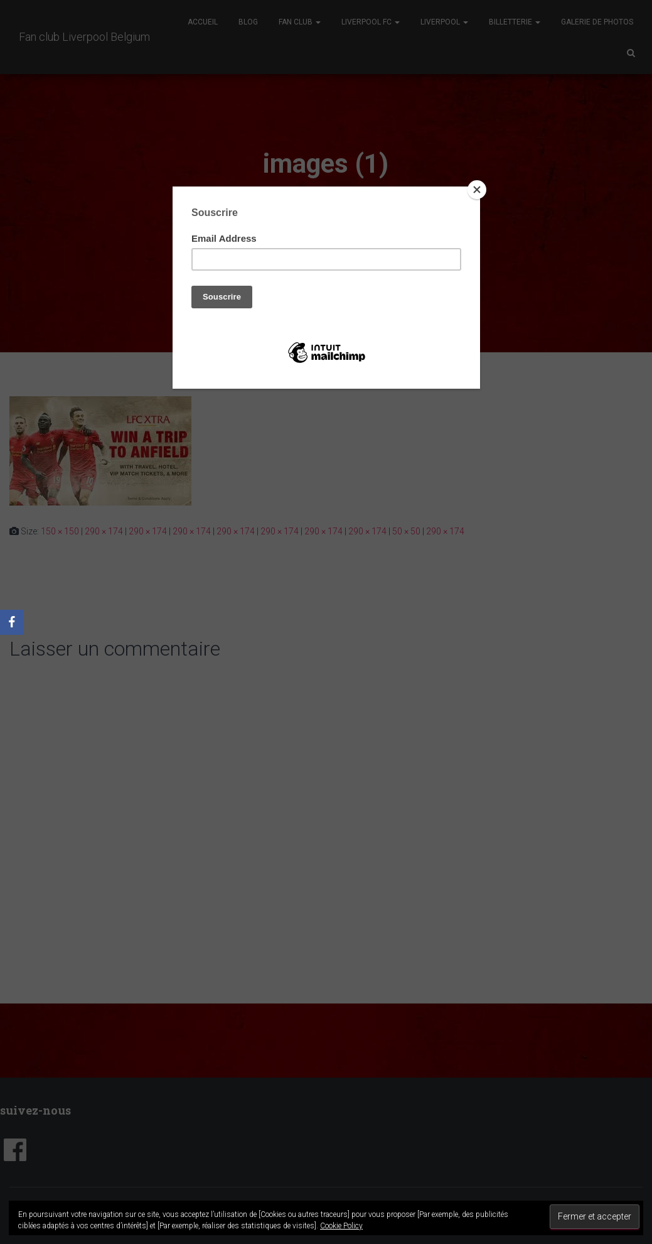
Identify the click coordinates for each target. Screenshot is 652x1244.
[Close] (477, 189)
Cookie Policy (341, 1225)
